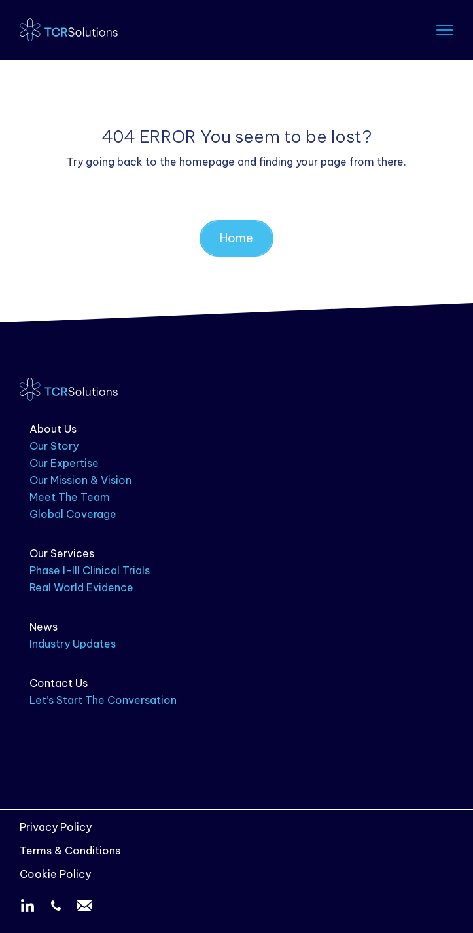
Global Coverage (72, 514)
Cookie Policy (55, 874)
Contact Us (58, 682)
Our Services (61, 553)
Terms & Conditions (70, 850)
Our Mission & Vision (80, 479)
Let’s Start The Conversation (103, 699)
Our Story (54, 445)
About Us (53, 428)
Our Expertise (64, 462)
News (43, 626)
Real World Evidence (81, 587)
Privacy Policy (56, 826)
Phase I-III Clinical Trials (89, 570)
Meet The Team (69, 496)
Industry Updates (72, 643)
